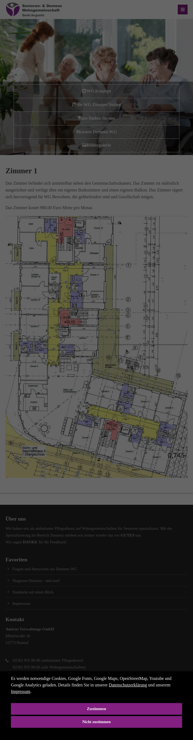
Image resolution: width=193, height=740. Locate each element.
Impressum (20, 691)
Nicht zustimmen (96, 722)
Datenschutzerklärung (128, 685)
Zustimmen (96, 709)
